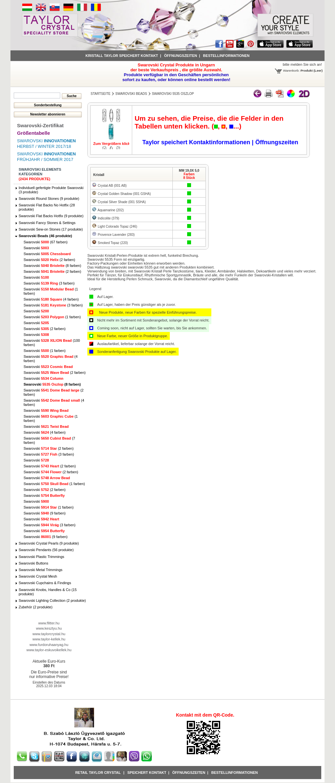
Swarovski (36, 248)
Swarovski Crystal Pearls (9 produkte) (49, 543)
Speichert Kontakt (146, 772)
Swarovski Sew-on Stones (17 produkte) (51, 229)
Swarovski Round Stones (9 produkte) (49, 198)
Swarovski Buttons (33, 563)
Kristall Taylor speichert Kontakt (121, 56)
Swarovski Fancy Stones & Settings (47, 223)
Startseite (101, 94)
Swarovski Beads (131, 94)
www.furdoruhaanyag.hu (48, 645)
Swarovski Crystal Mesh (38, 576)
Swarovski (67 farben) (46, 242)
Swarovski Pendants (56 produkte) (46, 550)
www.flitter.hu (49, 623)
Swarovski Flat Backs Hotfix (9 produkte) (51, 216)
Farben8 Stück (189, 176)
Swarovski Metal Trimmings (40, 570)
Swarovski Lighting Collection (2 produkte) (52, 600)
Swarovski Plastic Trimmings (41, 557)
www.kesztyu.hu (49, 628)
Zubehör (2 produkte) (35, 607)
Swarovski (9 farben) (44, 513)
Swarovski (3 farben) (49, 283)
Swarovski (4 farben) (51, 299)
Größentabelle (33, 133)
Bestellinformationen (226, 56)
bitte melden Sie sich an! (302, 64)
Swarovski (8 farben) (52, 266)
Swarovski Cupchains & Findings (45, 583)
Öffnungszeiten (180, 56)
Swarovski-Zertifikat (40, 125)
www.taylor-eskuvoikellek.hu (49, 650)
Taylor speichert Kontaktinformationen (197, 142)
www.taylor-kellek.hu (48, 639)
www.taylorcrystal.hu (48, 634)
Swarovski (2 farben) (49, 260)
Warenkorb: (291, 70)
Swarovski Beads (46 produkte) (45, 236)
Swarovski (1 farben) (52, 317)
